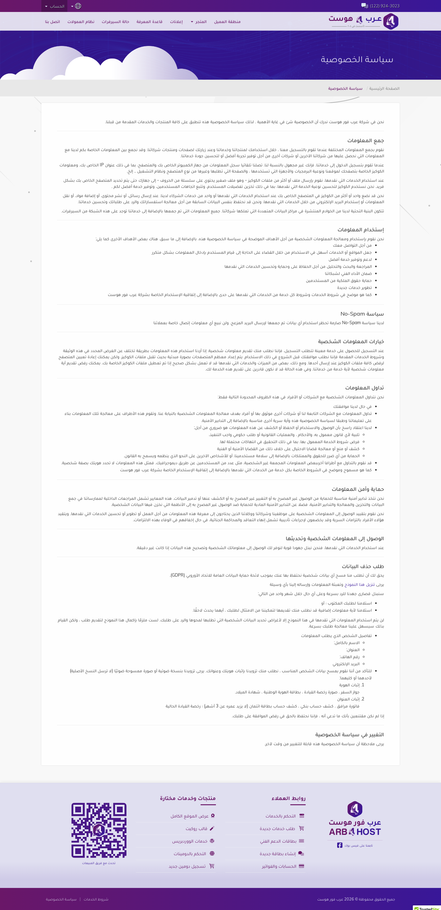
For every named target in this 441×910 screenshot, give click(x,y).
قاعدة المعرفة (150, 21)
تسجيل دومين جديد (191, 866)
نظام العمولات (80, 21)
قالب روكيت (200, 828)
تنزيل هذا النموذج (360, 584)
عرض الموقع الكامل (192, 816)
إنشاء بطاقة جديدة (282, 853)
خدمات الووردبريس (193, 841)
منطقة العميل (227, 21)
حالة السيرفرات (115, 21)
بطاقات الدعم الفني (282, 841)
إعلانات (176, 21)
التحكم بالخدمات (285, 816)
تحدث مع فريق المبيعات (98, 863)
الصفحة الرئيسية (384, 88)
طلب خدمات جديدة (282, 828)
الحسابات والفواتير (283, 866)
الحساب (54, 6)
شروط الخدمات (96, 899)
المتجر (199, 21)
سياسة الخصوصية (61, 899)
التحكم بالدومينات (194, 853)
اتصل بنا (52, 21)
